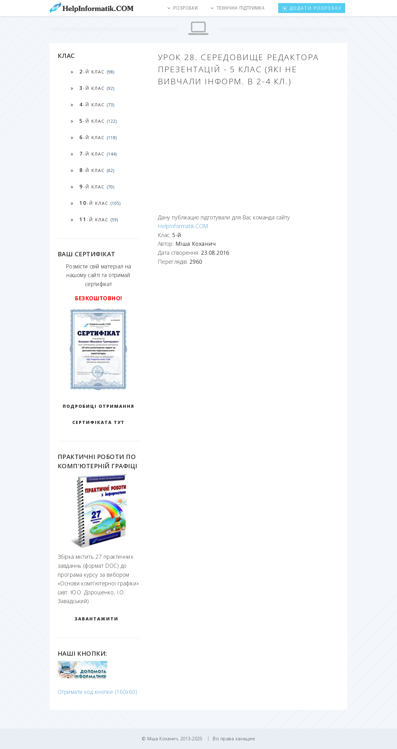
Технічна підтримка (241, 8)
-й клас (96, 71)
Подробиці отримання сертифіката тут (98, 414)
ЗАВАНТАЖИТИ (96, 619)
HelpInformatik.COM (183, 226)
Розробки (185, 8)
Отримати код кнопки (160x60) (97, 691)
